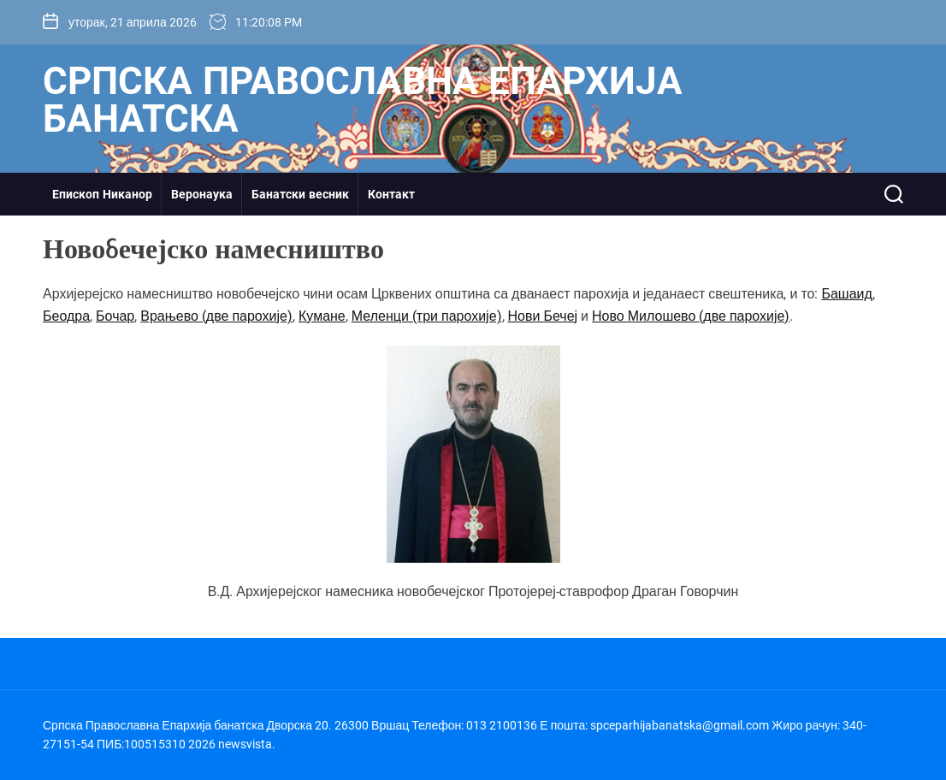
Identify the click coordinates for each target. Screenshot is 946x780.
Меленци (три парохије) (427, 316)
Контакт (391, 194)
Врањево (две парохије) (216, 316)
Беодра (66, 316)
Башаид (846, 294)
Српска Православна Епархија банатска (363, 100)
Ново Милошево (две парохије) (690, 316)
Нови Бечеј (543, 316)
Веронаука (202, 194)
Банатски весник (300, 194)
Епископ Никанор (102, 194)
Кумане (322, 316)
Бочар (115, 316)
